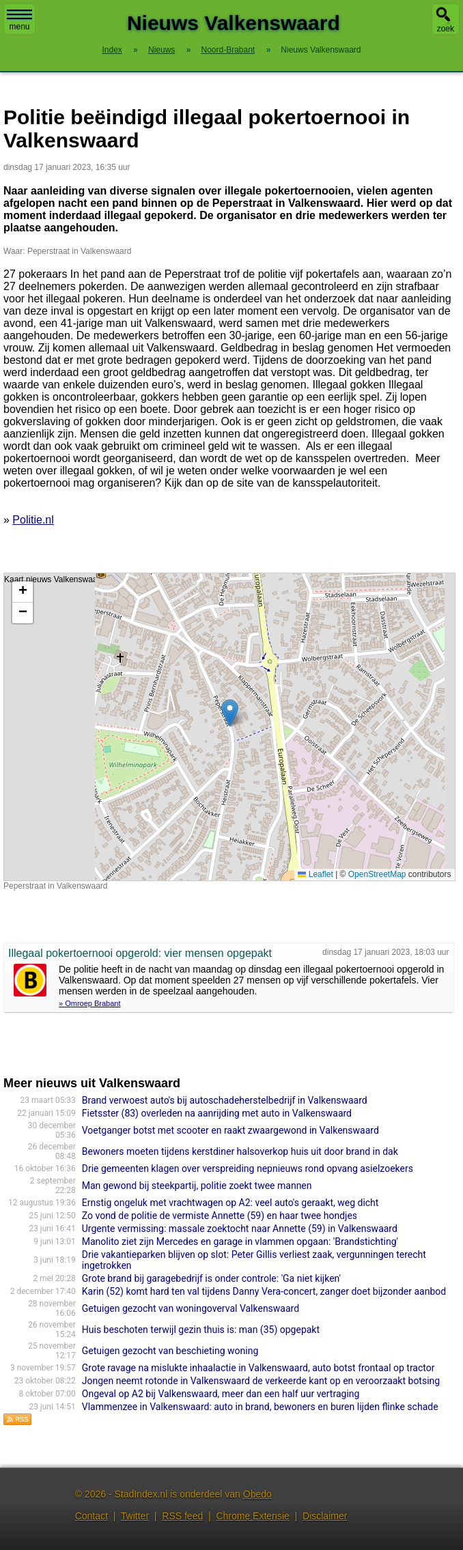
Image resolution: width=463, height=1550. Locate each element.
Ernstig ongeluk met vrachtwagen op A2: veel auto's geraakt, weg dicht (230, 1202)
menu (19, 20)
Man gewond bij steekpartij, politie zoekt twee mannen (197, 1185)
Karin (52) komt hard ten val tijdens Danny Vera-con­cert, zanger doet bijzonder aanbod (264, 1291)
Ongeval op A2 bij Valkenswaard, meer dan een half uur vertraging (221, 1393)
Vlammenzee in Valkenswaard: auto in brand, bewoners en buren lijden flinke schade (260, 1406)
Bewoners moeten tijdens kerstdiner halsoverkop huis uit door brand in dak (240, 1151)
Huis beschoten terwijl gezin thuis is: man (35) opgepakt (201, 1329)
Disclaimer (325, 1515)
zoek (445, 28)
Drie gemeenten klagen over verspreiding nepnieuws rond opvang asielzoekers (247, 1168)
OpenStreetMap (377, 874)
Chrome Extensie (252, 1515)
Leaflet (315, 874)
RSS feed (182, 1515)
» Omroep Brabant (90, 1003)
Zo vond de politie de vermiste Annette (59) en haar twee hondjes (219, 1215)
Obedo (257, 1494)
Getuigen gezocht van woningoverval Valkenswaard (190, 1308)
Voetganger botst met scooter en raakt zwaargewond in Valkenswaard (230, 1130)
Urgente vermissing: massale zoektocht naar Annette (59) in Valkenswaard (239, 1228)
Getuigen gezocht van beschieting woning (170, 1350)
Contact (91, 1515)
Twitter (135, 1515)
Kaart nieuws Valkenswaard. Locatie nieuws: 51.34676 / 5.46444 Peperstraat (227, 727)
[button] (229, 713)
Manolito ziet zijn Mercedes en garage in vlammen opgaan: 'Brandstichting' (240, 1241)
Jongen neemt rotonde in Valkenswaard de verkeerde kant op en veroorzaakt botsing (261, 1380)
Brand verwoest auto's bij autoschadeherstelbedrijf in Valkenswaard (224, 1100)
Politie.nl (32, 520)
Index (112, 50)
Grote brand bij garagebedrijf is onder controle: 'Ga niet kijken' (211, 1278)
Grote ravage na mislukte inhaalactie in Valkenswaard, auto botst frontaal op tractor (258, 1367)
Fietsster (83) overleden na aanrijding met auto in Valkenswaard (217, 1113)
